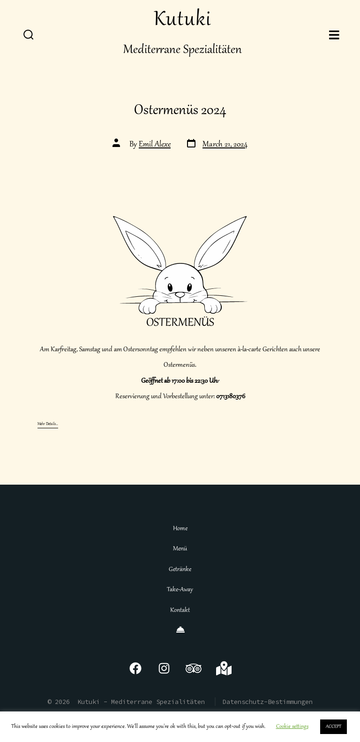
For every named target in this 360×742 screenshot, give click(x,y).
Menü (180, 549)
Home (180, 529)
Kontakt (180, 610)
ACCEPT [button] (333, 727)
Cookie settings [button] (292, 726)
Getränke (180, 569)
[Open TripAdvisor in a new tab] (193, 668)
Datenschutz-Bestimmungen (268, 701)
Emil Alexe (155, 145)
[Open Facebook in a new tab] (135, 668)
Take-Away (180, 590)
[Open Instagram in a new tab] (164, 668)
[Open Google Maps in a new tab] (224, 668)
